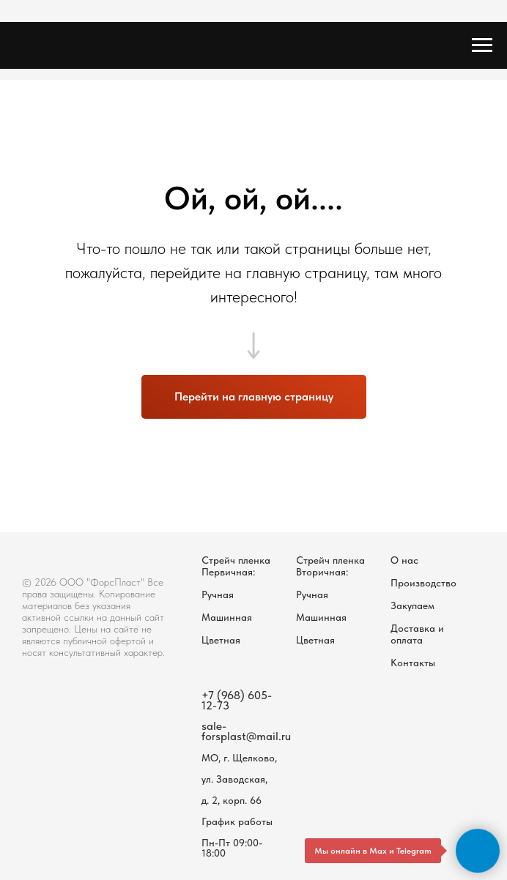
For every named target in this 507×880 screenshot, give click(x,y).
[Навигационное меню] (482, 45)
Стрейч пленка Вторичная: (330, 566)
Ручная (217, 594)
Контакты (413, 662)
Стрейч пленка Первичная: (235, 566)
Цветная (220, 640)
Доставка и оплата (417, 634)
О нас (404, 560)
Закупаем (412, 605)
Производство (423, 583)
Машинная (226, 617)
